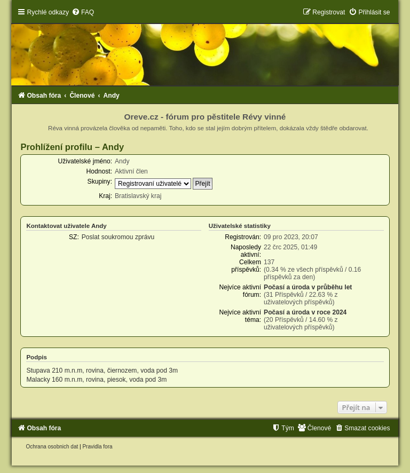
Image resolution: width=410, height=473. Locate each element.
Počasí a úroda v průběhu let (308, 287)
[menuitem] (83, 12)
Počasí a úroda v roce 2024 (305, 312)
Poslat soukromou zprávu (118, 237)
